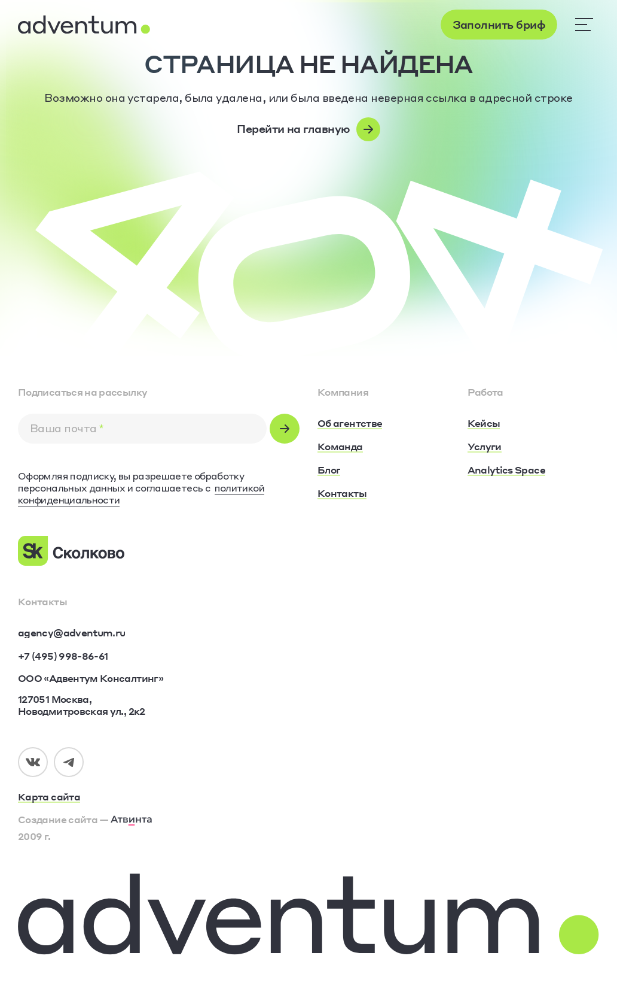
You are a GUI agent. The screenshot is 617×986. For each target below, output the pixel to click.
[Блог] (328, 470)
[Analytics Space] (506, 470)
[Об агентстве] (349, 423)
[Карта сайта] (159, 797)
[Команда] (340, 447)
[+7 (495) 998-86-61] (63, 656)
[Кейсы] (484, 423)
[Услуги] (485, 447)
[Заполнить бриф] (499, 25)
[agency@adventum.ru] (71, 632)
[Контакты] (341, 494)
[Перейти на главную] (308, 129)
